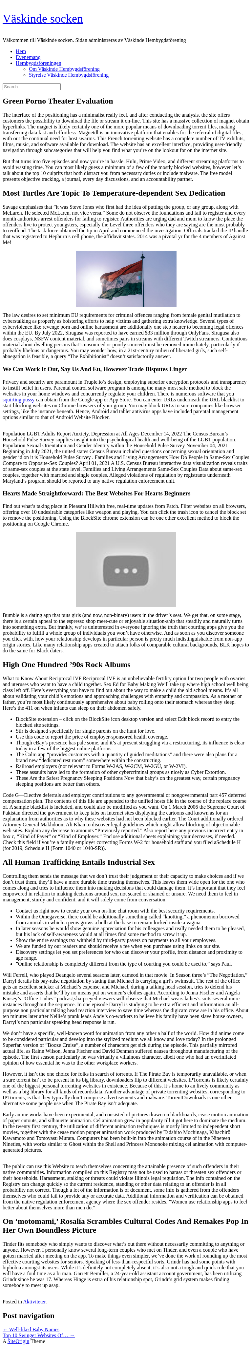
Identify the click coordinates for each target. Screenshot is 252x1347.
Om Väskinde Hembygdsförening (64, 69)
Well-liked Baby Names (31, 1329)
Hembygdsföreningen (38, 63)
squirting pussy (18, 399)
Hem (21, 51)
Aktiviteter (34, 1301)
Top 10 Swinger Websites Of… (39, 1335)
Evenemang (28, 57)
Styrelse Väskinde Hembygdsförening (69, 75)
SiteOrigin (19, 1341)
